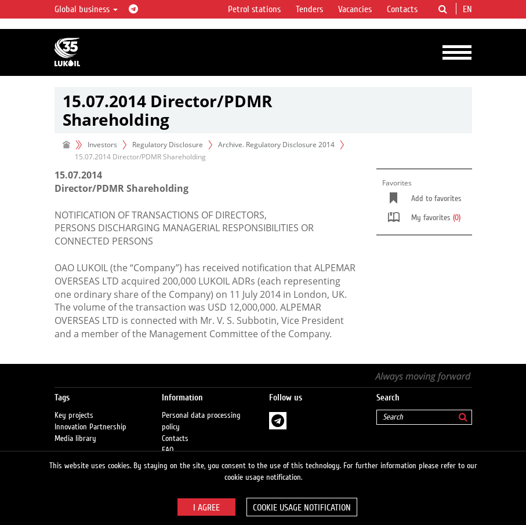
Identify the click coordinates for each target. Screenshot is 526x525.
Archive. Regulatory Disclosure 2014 (276, 145)
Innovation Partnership (90, 427)
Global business (86, 9)
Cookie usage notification (302, 507)
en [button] (468, 9)
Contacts (402, 9)
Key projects (74, 415)
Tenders (309, 9)
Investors (102, 145)
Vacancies (355, 9)
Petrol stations (254, 9)
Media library (75, 438)
